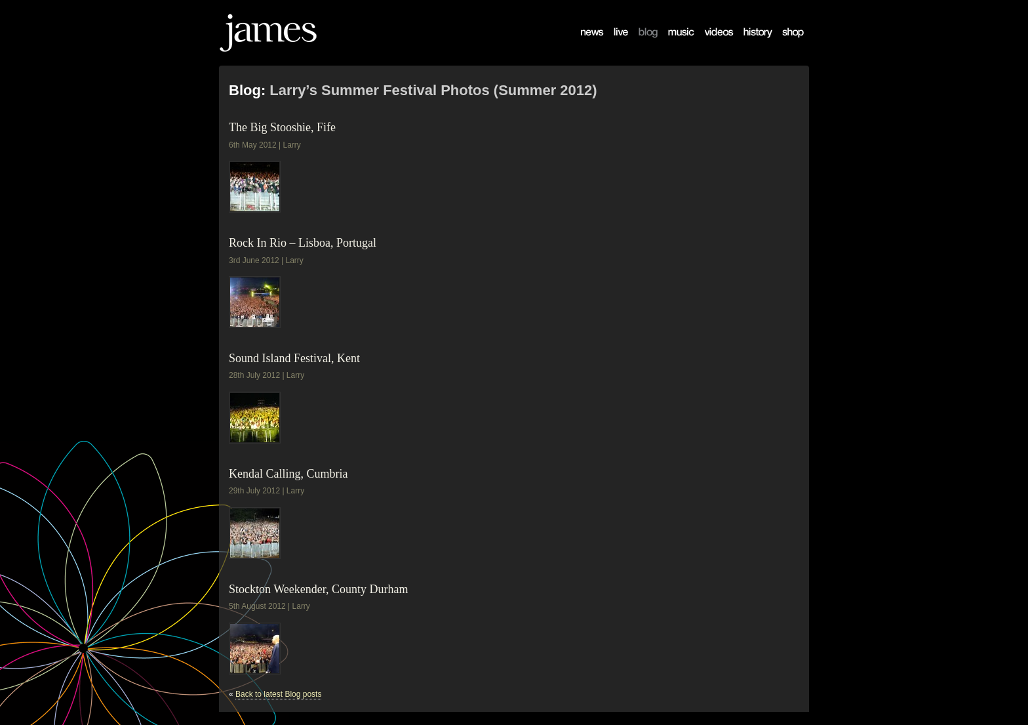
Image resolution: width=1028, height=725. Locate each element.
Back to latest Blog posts (278, 694)
